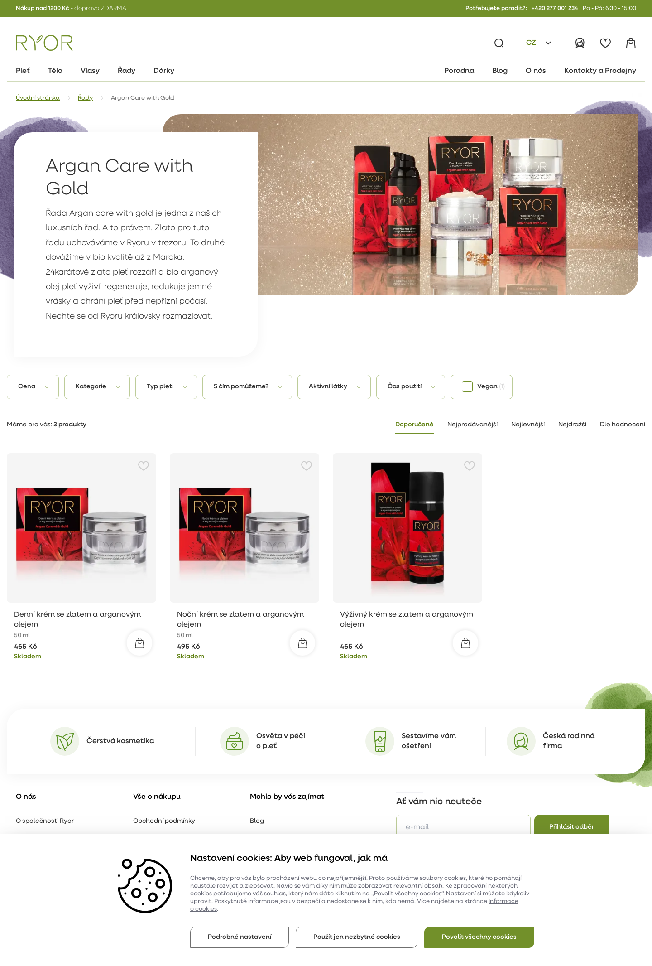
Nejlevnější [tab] (528, 424)
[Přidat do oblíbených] (143, 465)
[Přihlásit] (580, 43)
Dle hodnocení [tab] (622, 424)
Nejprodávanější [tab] (472, 424)
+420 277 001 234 (555, 8)
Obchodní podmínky (164, 821)
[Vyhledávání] (499, 43)
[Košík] (630, 43)
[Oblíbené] (605, 43)
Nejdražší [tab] (572, 424)
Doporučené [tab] (414, 424)
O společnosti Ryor (45, 821)
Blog (257, 821)
